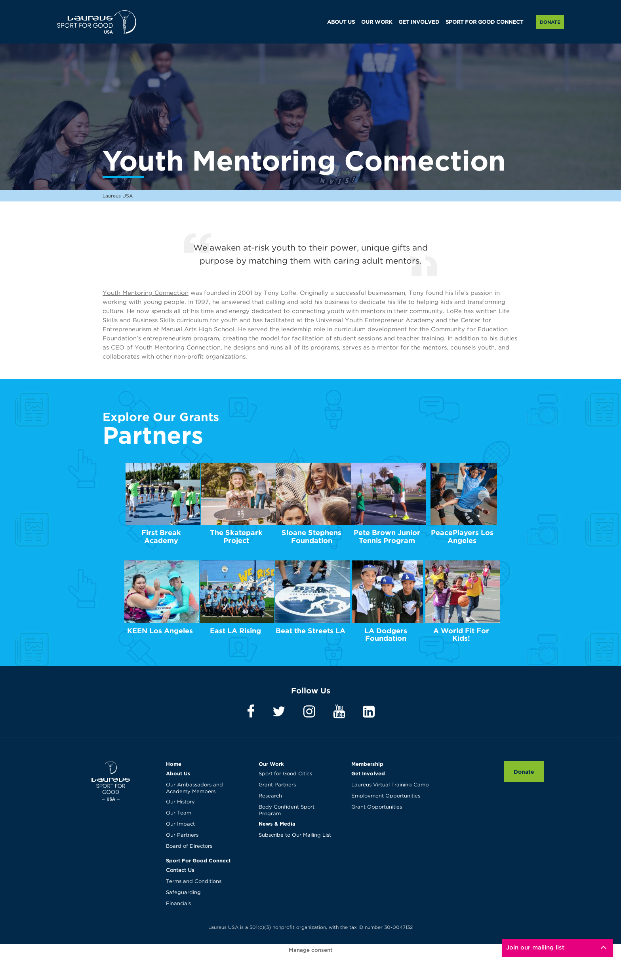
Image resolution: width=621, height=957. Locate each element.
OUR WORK (376, 22)
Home (173, 764)
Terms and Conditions (193, 881)
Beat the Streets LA (310, 630)
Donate (550, 22)
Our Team (178, 813)
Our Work (271, 764)
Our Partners (182, 835)
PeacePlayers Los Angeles (462, 536)
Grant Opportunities (376, 807)
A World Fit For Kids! (461, 634)
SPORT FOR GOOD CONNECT (484, 22)
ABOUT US (341, 22)
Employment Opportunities (385, 796)
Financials (178, 904)
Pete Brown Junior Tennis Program (387, 536)
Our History (180, 802)
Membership (367, 764)
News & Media (277, 823)
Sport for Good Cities (285, 774)
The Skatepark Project (236, 536)
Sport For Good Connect (198, 860)
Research (270, 796)
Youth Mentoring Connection (146, 293)
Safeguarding (183, 893)
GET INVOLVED (418, 22)
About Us (178, 773)
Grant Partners (277, 785)
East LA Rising (235, 630)
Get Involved (368, 773)
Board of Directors (189, 846)
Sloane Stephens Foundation (311, 536)
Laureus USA (96, 22)
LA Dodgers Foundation (385, 634)
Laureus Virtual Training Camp (390, 785)
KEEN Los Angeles (160, 630)
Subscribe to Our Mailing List (295, 835)
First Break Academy (161, 536)
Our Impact (180, 824)
